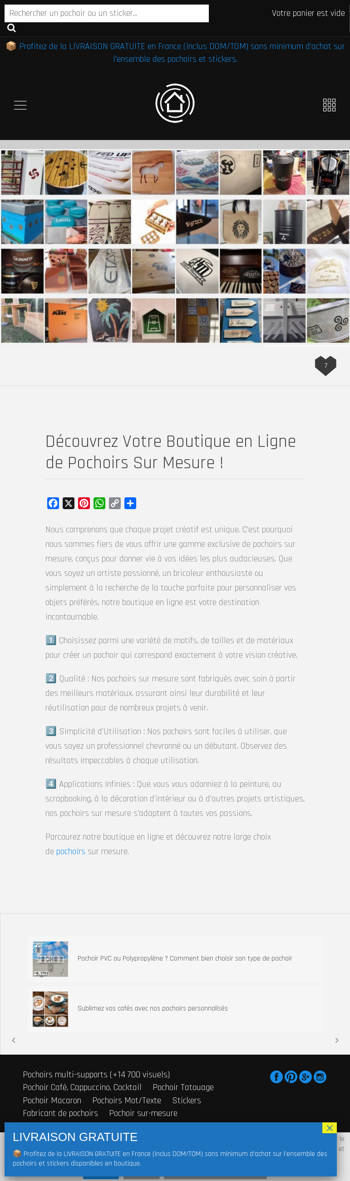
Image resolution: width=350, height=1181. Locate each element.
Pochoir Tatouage (183, 1087)
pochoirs (70, 851)
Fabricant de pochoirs (60, 1113)
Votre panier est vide (308, 13)
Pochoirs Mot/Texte (126, 1100)
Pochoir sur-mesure (143, 1113)
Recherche (12, 27)
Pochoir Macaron (52, 1100)
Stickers (186, 1100)
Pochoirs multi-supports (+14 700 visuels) (96, 1075)
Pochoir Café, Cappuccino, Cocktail (82, 1087)
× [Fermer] (329, 1127)
